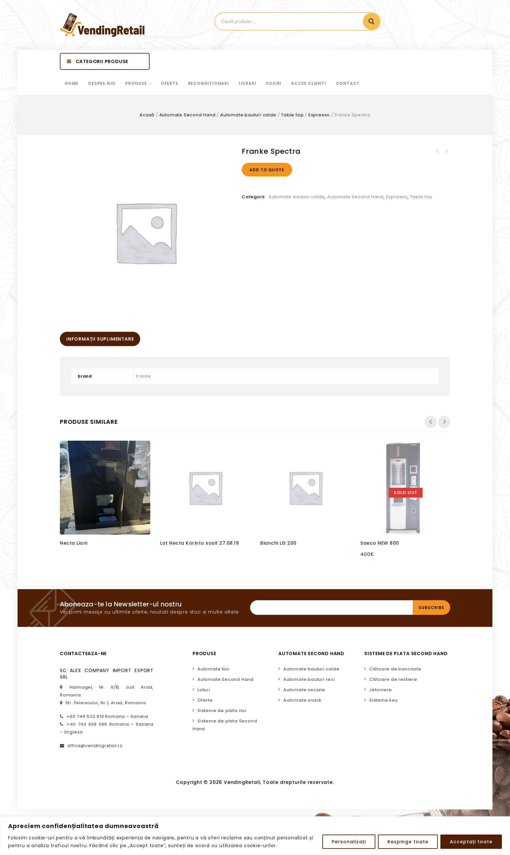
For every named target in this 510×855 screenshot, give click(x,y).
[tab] (100, 339)
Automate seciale (304, 690)
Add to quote (266, 170)
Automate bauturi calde (248, 115)
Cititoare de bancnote (395, 669)
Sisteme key (383, 700)
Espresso (319, 115)
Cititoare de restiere (393, 679)
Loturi (203, 690)
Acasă (147, 115)
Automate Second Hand (187, 115)
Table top (292, 115)
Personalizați (349, 841)
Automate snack (302, 700)
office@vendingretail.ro (95, 746)
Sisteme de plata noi (221, 710)
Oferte (205, 700)
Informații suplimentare (100, 339)
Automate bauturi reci (309, 679)
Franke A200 (446, 151)
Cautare (371, 21)
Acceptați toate (471, 841)
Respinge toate (407, 841)
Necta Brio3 (437, 151)
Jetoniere (380, 690)
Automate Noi (213, 669)
